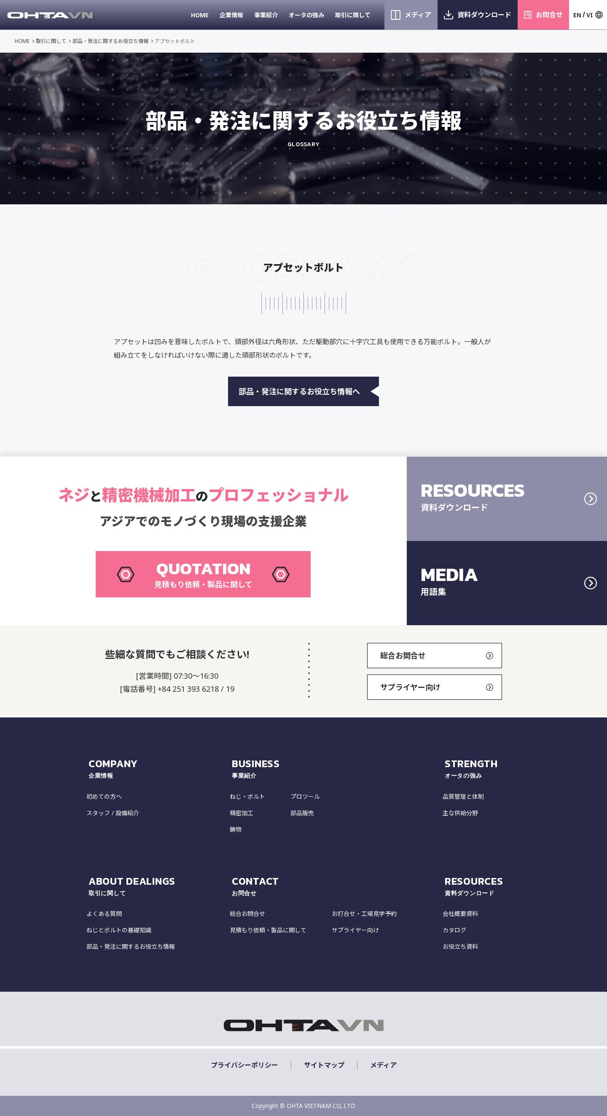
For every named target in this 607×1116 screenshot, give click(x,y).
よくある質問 (104, 914)
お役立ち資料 (460, 946)
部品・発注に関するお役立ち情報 (110, 41)
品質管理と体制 (463, 796)
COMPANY (158, 768)
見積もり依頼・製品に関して (268, 930)
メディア (418, 14)
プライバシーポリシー (244, 1065)
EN (577, 15)
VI (589, 15)
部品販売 (302, 813)
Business (336, 768)
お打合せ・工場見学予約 (364, 914)
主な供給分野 (460, 813)
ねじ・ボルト (247, 796)
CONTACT (336, 886)
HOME (200, 15)
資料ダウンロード (484, 14)
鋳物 (236, 829)
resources (483, 886)
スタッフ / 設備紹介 (112, 813)
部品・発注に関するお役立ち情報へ (309, 391)
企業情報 (231, 15)
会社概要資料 (460, 914)
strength (483, 768)
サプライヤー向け (436, 687)
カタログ (454, 930)
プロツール (305, 796)
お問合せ (549, 14)
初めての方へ (104, 796)
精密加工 (241, 813)
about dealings (158, 886)
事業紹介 (266, 15)
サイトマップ (324, 1065)
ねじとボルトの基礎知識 (118, 930)
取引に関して (353, 15)
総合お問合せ (436, 655)
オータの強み (306, 15)
